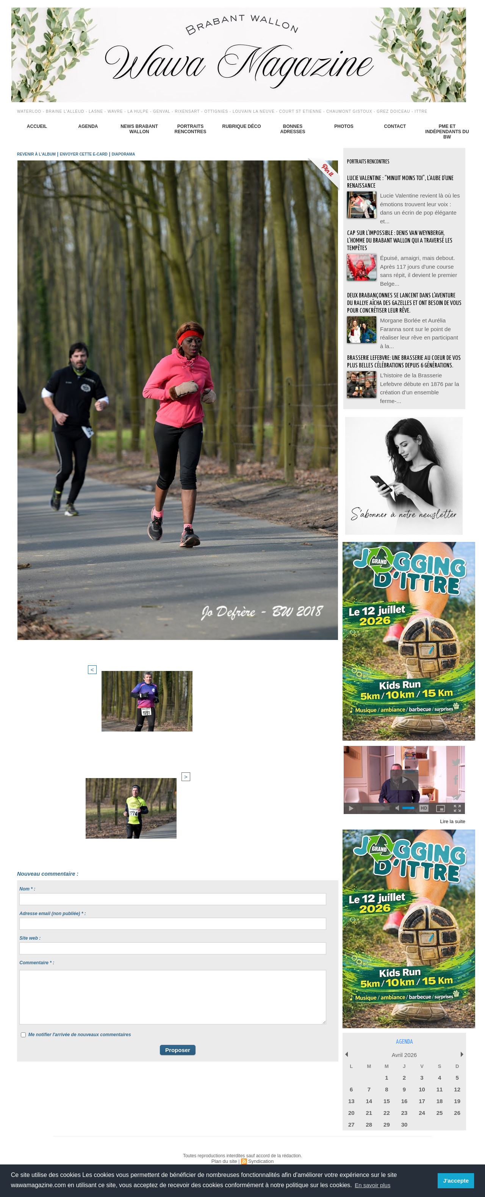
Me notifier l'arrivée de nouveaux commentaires (79, 866)
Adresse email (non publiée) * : (52, 744)
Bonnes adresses (292, 129)
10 (421, 1079)
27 (351, 1112)
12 (457, 1079)
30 (404, 1112)
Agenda (88, 126)
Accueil (37, 126)
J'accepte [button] (456, 1181)
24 (421, 1101)
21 (369, 1101)
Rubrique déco (241, 126)
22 (386, 1101)
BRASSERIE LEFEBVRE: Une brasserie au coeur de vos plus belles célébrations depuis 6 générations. (403, 356)
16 (404, 1090)
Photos (343, 126)
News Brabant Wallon (139, 129)
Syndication (260, 1148)
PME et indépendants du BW (447, 132)
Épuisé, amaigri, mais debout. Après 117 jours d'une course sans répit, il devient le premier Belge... (419, 259)
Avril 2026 (404, 1046)
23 (404, 1101)
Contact (395, 126)
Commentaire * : (36, 794)
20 (351, 1101)
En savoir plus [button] (374, 1185)
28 (369, 1112)
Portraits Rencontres (190, 129)
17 (421, 1090)
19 (457, 1090)
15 (386, 1090)
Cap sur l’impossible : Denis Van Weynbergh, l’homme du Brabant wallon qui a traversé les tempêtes (401, 235)
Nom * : (27, 720)
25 (439, 1101)
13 (351, 1090)
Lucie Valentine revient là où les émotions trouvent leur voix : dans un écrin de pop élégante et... (420, 202)
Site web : (30, 769)
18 (439, 1090)
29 (386, 1112)
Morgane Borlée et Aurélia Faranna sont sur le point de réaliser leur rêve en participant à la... (420, 323)
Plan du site (225, 1148)
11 (439, 1079)
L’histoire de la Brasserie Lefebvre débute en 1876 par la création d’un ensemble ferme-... (419, 380)
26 (457, 1101)
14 (369, 1090)
